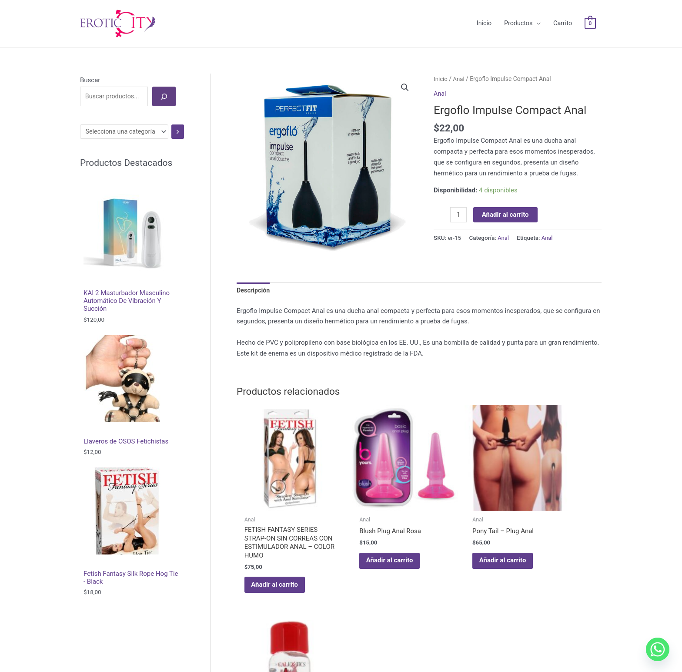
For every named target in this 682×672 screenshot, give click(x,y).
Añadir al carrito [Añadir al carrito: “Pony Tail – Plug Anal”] (463, 530)
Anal (459, 67)
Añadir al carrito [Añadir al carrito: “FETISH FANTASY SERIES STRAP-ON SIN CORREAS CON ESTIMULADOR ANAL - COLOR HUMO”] (276, 562)
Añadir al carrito (506, 204)
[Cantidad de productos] (458, 204)
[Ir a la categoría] (180, 121)
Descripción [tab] (254, 280)
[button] (405, 77)
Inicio (441, 67)
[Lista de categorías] (126, 121)
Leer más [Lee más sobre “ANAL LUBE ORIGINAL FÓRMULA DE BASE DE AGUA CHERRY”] (546, 545)
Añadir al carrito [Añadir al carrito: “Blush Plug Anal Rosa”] (370, 530)
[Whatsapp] (657, 649)
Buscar (90, 69)
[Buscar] (164, 85)
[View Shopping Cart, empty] (589, 18)
